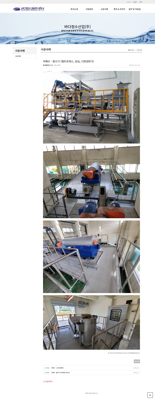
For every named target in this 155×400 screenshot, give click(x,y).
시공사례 (104, 9)
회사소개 (74, 9)
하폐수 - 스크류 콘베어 (57, 338)
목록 (137, 331)
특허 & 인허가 (119, 9)
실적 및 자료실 (135, 9)
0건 (51, 65)
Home (129, 2)
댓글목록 (47, 351)
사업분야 (89, 9)
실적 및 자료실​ (33, 386)
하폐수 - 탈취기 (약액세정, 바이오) (60, 342)
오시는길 (25, 386)
